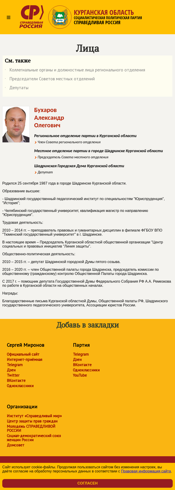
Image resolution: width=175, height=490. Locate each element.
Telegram (15, 365)
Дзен (11, 370)
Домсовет (15, 445)
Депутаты (16, 88)
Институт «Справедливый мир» (34, 416)
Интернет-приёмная (24, 359)
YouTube (80, 375)
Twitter (13, 375)
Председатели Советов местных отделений (50, 80)
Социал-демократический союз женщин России (34, 438)
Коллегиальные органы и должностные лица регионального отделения (75, 71)
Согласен (87, 483)
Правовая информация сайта (146, 471)
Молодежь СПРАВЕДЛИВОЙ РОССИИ (31, 428)
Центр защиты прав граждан (32, 421)
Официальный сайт (23, 354)
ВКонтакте (16, 380)
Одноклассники (20, 386)
